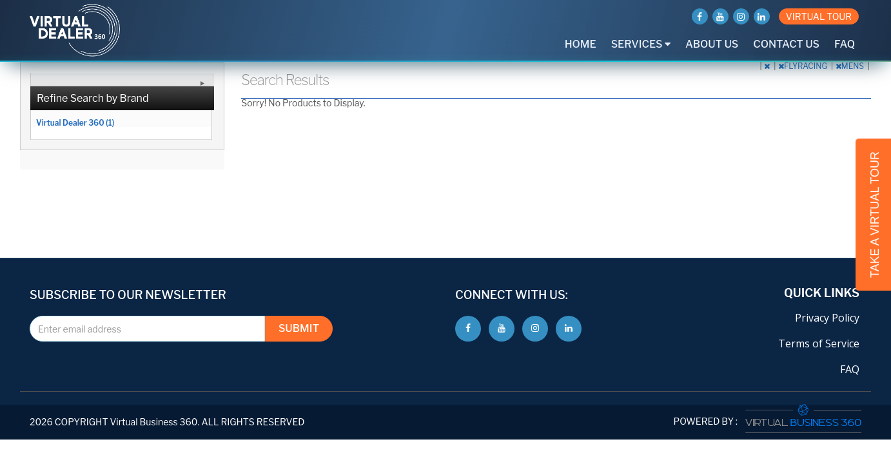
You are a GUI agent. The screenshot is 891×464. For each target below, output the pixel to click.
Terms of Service (818, 343)
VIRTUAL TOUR (819, 16)
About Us (711, 44)
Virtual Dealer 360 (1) (75, 122)
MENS (851, 66)
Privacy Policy (827, 318)
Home (580, 44)
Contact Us (786, 44)
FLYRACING (803, 66)
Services (641, 44)
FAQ (844, 44)
